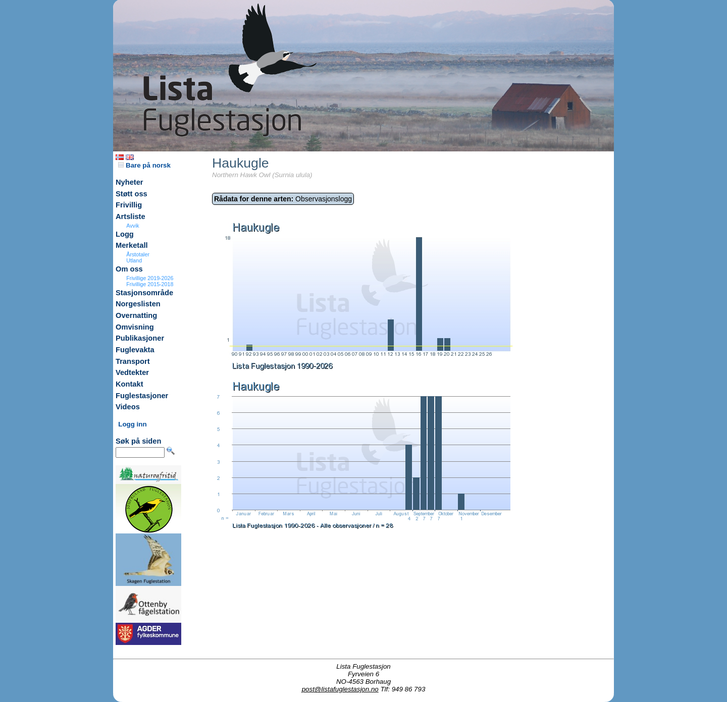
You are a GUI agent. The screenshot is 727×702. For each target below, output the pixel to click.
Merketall (132, 245)
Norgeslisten (138, 304)
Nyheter (129, 182)
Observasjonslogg (283, 199)
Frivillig (129, 205)
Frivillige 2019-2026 (149, 278)
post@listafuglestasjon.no (340, 689)
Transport (133, 361)
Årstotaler (137, 254)
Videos (128, 407)
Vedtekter (132, 372)
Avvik (132, 226)
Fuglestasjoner (142, 396)
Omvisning (135, 327)
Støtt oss (131, 194)
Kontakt (129, 384)
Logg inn (132, 424)
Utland (134, 260)
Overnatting (136, 315)
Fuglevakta (135, 350)
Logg (125, 234)
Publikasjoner (140, 338)
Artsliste (130, 216)
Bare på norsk (144, 165)
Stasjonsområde (144, 293)
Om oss (129, 269)
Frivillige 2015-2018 (149, 284)
